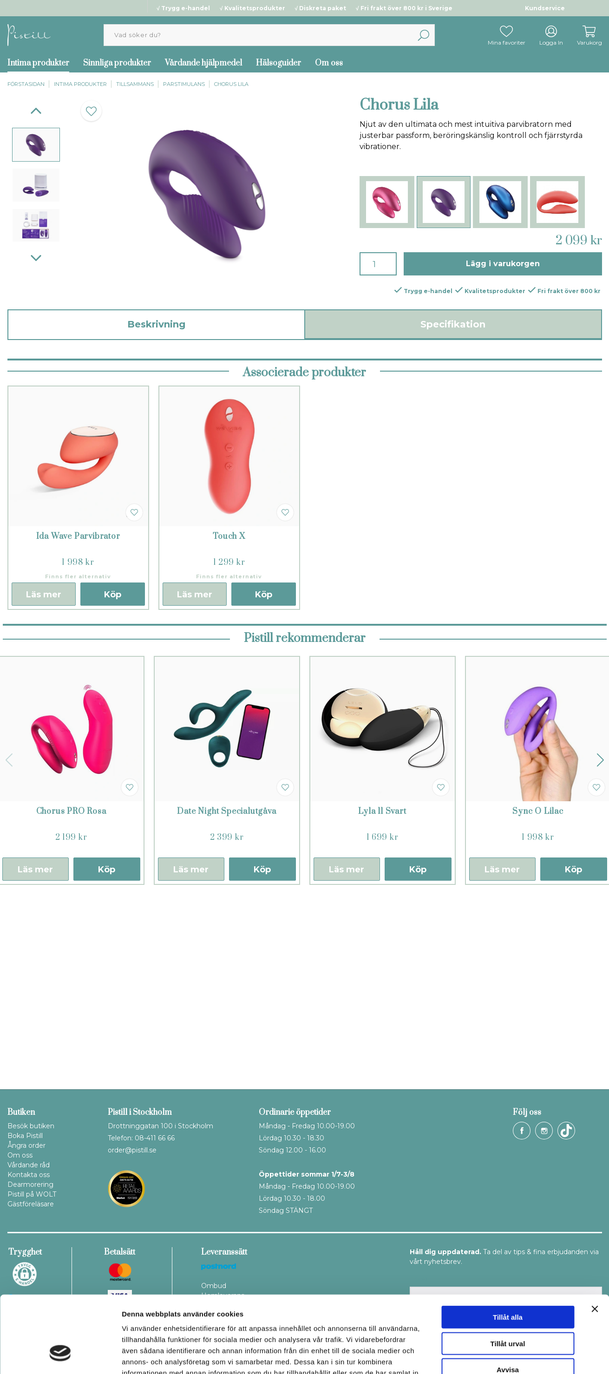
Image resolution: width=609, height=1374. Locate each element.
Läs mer (43, 780)
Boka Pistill (25, 1136)
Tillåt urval (508, 1278)
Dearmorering (30, 1184)
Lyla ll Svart (382, 997)
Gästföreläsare (30, 1204)
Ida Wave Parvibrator (78, 722)
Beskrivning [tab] (156, 324)
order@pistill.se (132, 1150)
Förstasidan (26, 84)
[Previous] (36, 110)
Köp (112, 780)
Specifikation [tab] (452, 324)
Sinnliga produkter (117, 63)
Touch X (229, 722)
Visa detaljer (504, 1356)
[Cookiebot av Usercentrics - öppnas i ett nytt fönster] (60, 1356)
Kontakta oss (28, 1175)
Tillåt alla (508, 1251)
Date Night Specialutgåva (226, 997)
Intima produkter (38, 63)
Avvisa (508, 1304)
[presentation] (36, 145)
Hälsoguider (278, 63)
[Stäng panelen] (594, 1243)
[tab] (36, 144)
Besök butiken (30, 1126)
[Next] (36, 258)
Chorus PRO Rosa (71, 997)
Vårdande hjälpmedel (203, 63)
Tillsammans (135, 84)
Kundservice (545, 8)
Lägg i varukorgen (503, 263)
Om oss (329, 63)
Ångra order (26, 1145)
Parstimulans (184, 84)
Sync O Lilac (537, 997)
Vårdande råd (28, 1165)
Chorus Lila (231, 84)
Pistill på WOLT (31, 1194)
